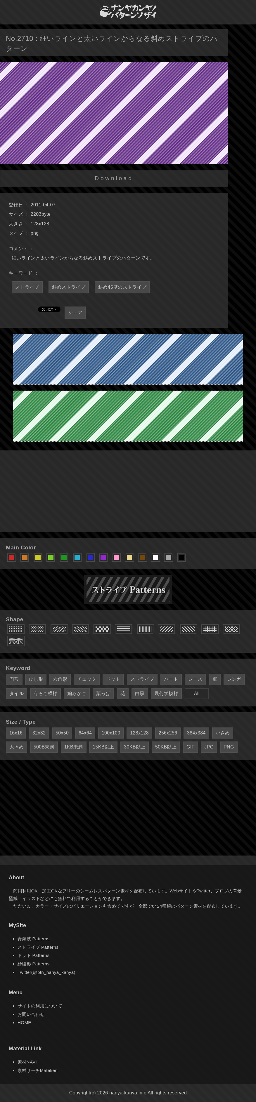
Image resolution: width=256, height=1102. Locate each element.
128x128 (139, 732)
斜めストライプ (68, 287)
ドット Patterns (33, 955)
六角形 (60, 679)
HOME (24, 1022)
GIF (190, 746)
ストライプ (27, 287)
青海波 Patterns (33, 938)
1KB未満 (73, 746)
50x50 (62, 732)
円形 (14, 679)
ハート (171, 679)
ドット (113, 679)
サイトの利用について (40, 1005)
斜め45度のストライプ (122, 287)
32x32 (39, 732)
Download (114, 178)
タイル (16, 693)
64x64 (85, 732)
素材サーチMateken (38, 1070)
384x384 (196, 732)
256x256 (168, 732)
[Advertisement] (128, 491)
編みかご (76, 693)
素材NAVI (27, 1061)
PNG (229, 746)
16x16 (16, 732)
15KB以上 (103, 746)
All (197, 693)
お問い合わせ (31, 1014)
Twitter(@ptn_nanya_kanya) (46, 972)
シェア (75, 312)
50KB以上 (166, 746)
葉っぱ (103, 693)
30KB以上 (134, 746)
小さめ (223, 732)
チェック (86, 679)
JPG (209, 746)
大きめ (16, 746)
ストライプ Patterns (38, 947)
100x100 (111, 732)
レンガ (234, 679)
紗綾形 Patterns (33, 963)
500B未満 (44, 746)
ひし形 (36, 679)
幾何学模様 (166, 693)
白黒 (140, 693)
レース (195, 679)
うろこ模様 (46, 693)
